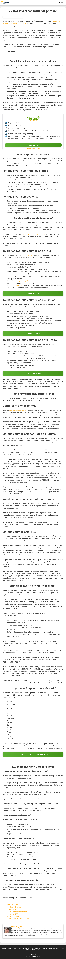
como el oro (18, 410)
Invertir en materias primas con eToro (33, 754)
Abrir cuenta (33, 145)
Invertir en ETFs (13, 914)
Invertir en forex (13, 909)
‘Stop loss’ (19, 285)
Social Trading (27, 255)
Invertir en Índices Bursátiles (18, 919)
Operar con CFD (13, 916)
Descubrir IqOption (33, 333)
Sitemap (33, 954)
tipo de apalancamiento (27, 281)
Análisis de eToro (33, 149)
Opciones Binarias (14, 907)
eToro (25, 234)
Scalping (10, 902)
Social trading (12, 905)
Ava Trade (41, 234)
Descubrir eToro (33, 294)
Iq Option (31, 234)
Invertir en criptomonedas (17, 912)
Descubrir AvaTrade (33, 373)
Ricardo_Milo (16, 927)
